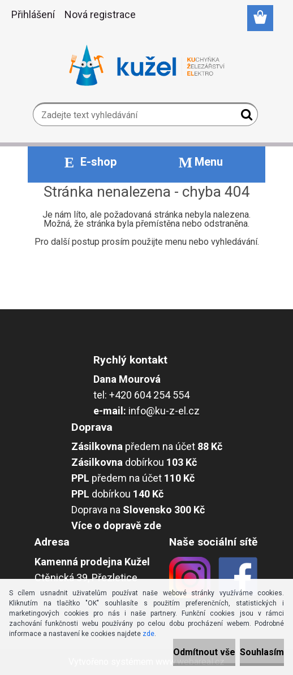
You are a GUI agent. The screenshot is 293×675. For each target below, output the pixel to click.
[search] (244, 117)
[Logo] (147, 65)
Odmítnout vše (204, 652)
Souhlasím (262, 652)
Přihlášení (33, 14)
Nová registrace (100, 14)
